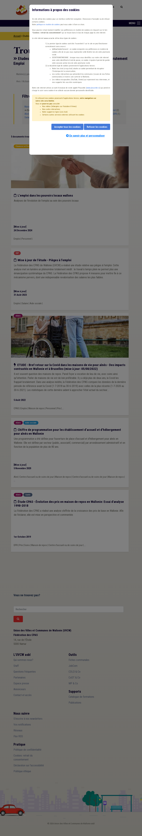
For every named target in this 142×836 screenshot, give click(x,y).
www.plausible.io (93, 88)
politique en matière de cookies (48, 24)
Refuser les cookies (97, 127)
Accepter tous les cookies (67, 127)
